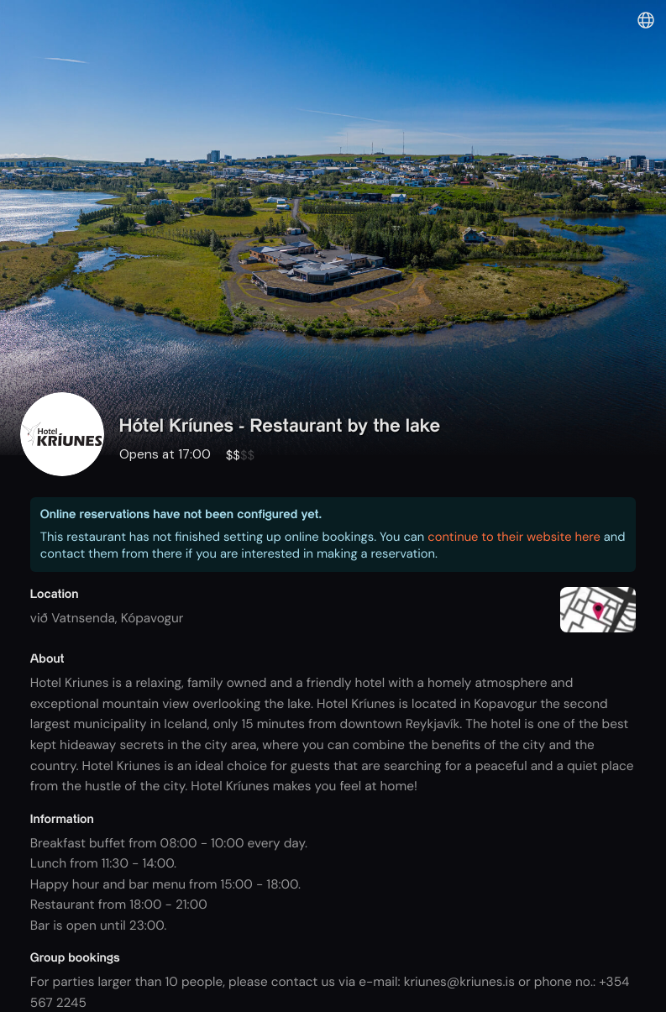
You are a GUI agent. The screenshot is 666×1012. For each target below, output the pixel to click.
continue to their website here (513, 536)
